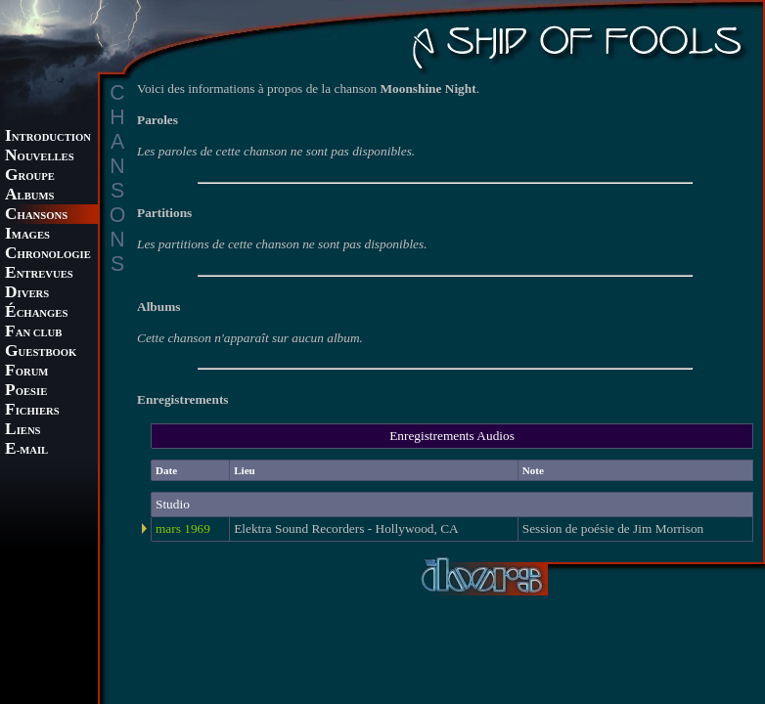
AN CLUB (33, 333)
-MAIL (26, 450)
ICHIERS (32, 411)
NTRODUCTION (48, 137)
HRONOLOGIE (48, 254)
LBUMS (29, 196)
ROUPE (30, 176)
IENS (22, 430)
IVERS (27, 293)
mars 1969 (183, 528)
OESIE (26, 391)
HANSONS (36, 215)
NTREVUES (39, 274)
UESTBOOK (40, 352)
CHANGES (36, 313)
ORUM (26, 372)
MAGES (27, 235)
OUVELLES (39, 157)
